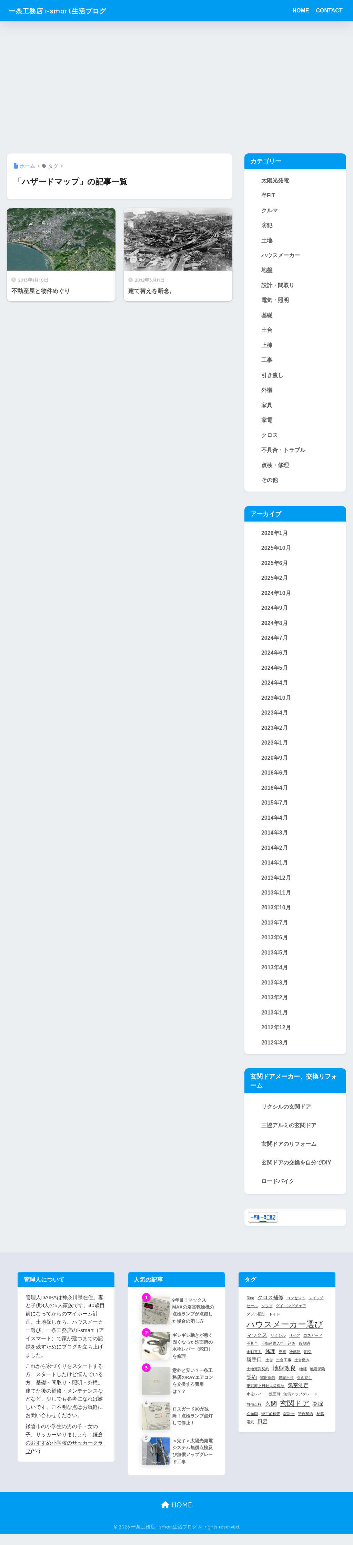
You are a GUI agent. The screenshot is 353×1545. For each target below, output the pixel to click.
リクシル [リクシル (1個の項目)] (278, 1341)
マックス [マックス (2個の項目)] (256, 1341)
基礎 (266, 316)
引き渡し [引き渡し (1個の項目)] (304, 1384)
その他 (269, 482)
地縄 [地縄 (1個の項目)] (303, 1375)
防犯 (266, 225)
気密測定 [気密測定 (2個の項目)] (298, 1391)
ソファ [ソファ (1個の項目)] (267, 1312)
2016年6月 (274, 777)
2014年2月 (274, 852)
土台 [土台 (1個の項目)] (269, 1366)
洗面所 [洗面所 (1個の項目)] (274, 1400)
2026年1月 (274, 535)
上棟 (266, 346)
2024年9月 (274, 610)
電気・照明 (275, 301)
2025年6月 (274, 565)
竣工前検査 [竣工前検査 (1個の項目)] (270, 1419)
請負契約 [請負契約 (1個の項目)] (305, 1419)
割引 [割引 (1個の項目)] (308, 1358)
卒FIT (268, 195)
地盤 (266, 270)
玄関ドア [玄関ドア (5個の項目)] (295, 1409)
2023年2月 (274, 731)
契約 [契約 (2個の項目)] (251, 1383)
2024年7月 (274, 641)
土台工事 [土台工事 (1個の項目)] (283, 1366)
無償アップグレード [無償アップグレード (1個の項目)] (300, 1400)
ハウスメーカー (280, 256)
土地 (266, 241)
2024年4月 (274, 686)
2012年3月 (274, 1048)
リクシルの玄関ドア (286, 1112)
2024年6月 (274, 656)
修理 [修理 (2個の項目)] (270, 1357)
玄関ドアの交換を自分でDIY (296, 1168)
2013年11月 (276, 897)
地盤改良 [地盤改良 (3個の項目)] (284, 1374)
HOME (300, 10)
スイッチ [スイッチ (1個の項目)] (316, 1304)
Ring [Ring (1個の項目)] (250, 1304)
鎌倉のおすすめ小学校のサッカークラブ (64, 1448)
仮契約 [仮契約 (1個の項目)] (304, 1349)
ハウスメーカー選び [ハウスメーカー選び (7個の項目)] (284, 1330)
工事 (266, 361)
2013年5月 (274, 958)
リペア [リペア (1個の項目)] (294, 1341)
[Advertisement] (176, 87)
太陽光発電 (275, 180)
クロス (269, 437)
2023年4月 (274, 716)
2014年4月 (274, 822)
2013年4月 (274, 973)
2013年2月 (274, 1003)
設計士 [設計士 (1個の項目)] (289, 1419)
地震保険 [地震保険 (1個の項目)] (317, 1375)
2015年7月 (274, 807)
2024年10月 (276, 595)
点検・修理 (275, 467)
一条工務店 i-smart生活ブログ (67, 11)
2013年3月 (274, 988)
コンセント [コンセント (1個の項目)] (295, 1304)
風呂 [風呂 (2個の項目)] (263, 1427)
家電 (266, 421)
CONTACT (329, 10)
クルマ (269, 210)
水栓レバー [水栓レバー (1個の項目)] (255, 1400)
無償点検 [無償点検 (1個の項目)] (254, 1410)
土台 (266, 331)
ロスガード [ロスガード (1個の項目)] (312, 1341)
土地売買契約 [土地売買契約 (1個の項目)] (257, 1375)
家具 (266, 406)
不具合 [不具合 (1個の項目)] (252, 1349)
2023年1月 (274, 746)
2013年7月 (274, 928)
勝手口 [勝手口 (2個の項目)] (254, 1366)
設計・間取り (277, 286)
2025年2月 (274, 580)
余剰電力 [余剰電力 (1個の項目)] (254, 1358)
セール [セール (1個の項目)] (252, 1312)
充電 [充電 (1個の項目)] (282, 1358)
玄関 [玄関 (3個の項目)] (271, 1409)
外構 (266, 391)
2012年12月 (276, 1033)
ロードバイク (277, 1187)
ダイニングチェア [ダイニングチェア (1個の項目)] (291, 1312)
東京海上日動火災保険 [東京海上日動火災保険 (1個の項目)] (265, 1392)
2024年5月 (274, 671)
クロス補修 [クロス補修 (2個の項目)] (270, 1303)
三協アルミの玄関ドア (288, 1131)
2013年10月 (276, 912)
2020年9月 (274, 761)
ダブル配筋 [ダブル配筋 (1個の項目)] (255, 1320)
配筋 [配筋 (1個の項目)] (320, 1419)
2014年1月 (274, 867)
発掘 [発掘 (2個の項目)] (318, 1410)
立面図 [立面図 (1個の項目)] (252, 1419)
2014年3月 (274, 837)
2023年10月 (276, 701)
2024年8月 (274, 626)
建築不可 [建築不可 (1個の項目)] (286, 1384)
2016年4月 (274, 792)
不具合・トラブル (283, 452)
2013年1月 (274, 1018)
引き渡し (272, 376)
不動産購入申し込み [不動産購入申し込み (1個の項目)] (278, 1349)
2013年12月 (276, 882)
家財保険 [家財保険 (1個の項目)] (267, 1384)
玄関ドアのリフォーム (288, 1150)
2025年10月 (276, 550)
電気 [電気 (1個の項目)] (250, 1428)
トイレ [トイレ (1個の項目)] (274, 1320)
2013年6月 (274, 942)
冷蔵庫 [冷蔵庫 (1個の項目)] (295, 1358)
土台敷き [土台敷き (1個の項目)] (302, 1366)
